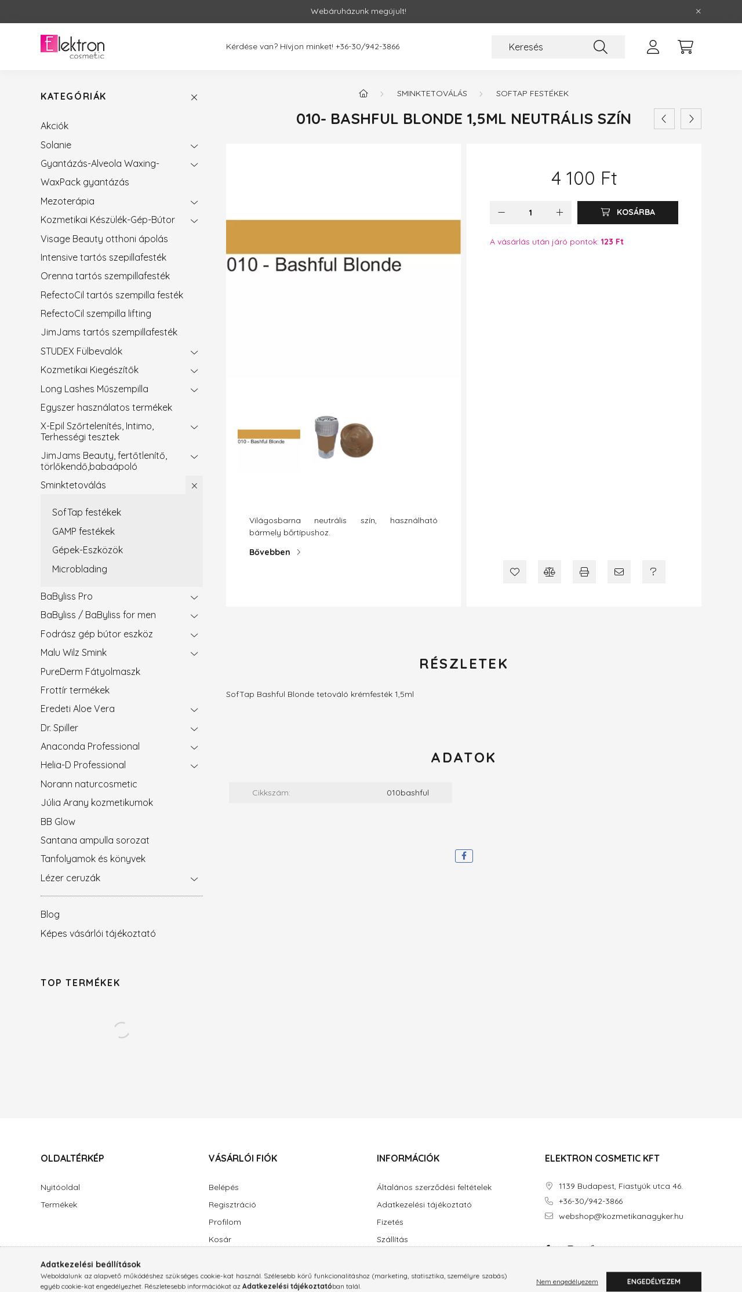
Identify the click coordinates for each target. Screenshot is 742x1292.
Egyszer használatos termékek (106, 407)
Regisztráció (232, 1205)
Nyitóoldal (60, 1187)
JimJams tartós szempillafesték (109, 332)
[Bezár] (698, 11)
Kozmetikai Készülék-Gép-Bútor (108, 219)
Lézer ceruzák (70, 878)
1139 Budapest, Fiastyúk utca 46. (621, 1186)
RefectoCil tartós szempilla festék (112, 295)
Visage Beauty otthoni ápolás (104, 238)
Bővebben (269, 552)
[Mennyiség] (531, 212)
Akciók (54, 126)
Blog (50, 914)
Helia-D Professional (83, 765)
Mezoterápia (67, 201)
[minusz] (501, 212)
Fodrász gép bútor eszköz (97, 634)
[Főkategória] (363, 93)
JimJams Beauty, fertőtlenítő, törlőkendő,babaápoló (104, 461)
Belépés (224, 1187)
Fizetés (390, 1222)
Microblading (79, 569)
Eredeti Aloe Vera (78, 708)
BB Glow (58, 821)
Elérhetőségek (403, 1257)
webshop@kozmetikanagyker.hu (621, 1216)
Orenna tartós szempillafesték (105, 276)
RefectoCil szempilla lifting (96, 313)
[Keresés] (558, 47)
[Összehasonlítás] (549, 571)
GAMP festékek (83, 531)
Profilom (225, 1222)
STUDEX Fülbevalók (81, 351)
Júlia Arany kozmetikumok (97, 802)
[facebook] (464, 856)
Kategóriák (74, 96)
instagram (570, 1249)
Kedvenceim (232, 1257)
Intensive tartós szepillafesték (103, 257)
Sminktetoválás (73, 485)
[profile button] (652, 47)
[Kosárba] (627, 212)
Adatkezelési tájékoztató (424, 1205)
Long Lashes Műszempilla (94, 389)
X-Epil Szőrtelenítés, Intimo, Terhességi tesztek (97, 431)
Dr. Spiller (59, 727)
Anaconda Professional (90, 746)
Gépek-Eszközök (87, 550)
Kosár (220, 1239)
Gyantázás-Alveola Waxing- (100, 163)
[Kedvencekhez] (514, 571)
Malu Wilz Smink (74, 652)
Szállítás (392, 1239)
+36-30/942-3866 (367, 47)
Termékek (59, 1205)
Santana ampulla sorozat (95, 840)
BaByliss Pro (67, 596)
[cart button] (685, 47)
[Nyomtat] (584, 571)
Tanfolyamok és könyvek (93, 858)
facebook (547, 1249)
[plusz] (560, 212)
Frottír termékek (75, 690)
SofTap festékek (86, 512)
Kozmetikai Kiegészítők (90, 369)
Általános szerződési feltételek (434, 1187)
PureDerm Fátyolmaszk (90, 671)
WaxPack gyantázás (85, 182)
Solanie (56, 145)
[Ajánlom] (619, 571)
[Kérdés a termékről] (653, 571)
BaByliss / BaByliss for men (98, 615)
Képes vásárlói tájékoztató (98, 933)
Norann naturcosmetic (89, 784)
